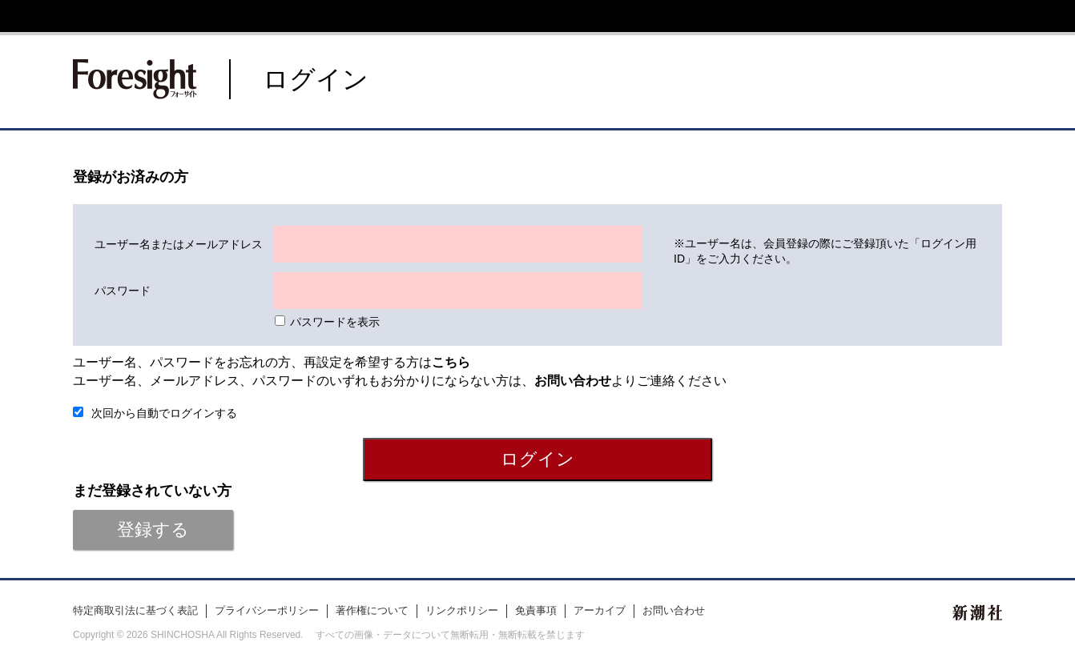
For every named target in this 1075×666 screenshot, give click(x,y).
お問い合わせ (673, 610)
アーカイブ (600, 610)
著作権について (372, 610)
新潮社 (977, 612)
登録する (153, 530)
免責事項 (536, 610)
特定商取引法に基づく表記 (135, 610)
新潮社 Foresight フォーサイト (135, 79)
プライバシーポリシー (267, 610)
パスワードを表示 (335, 321)
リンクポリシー (461, 610)
